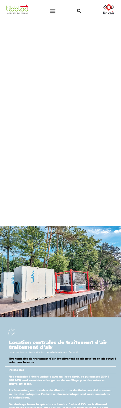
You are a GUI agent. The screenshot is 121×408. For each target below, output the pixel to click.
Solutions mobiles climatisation (30, 352)
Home (11, 352)
